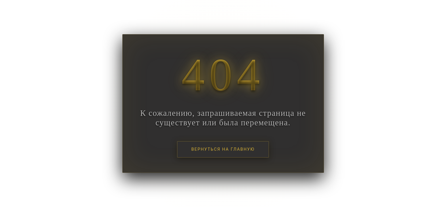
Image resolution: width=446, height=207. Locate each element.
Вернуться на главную (223, 149)
